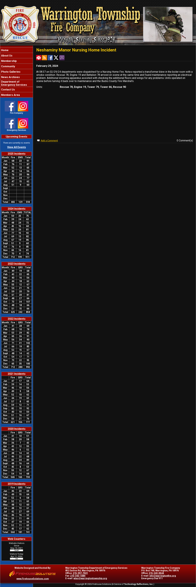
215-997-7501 (80, 573)
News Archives (10, 77)
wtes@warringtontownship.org (90, 578)
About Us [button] (6, 55)
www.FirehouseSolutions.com (32, 578)
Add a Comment (49, 140)
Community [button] (7, 66)
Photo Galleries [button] (10, 71)
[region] (16, 72)
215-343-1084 (77, 575)
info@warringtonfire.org (162, 575)
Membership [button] (8, 61)
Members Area (10, 94)
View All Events (16, 147)
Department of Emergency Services (13, 83)
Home (4, 50)
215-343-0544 (156, 573)
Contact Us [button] (7, 89)
